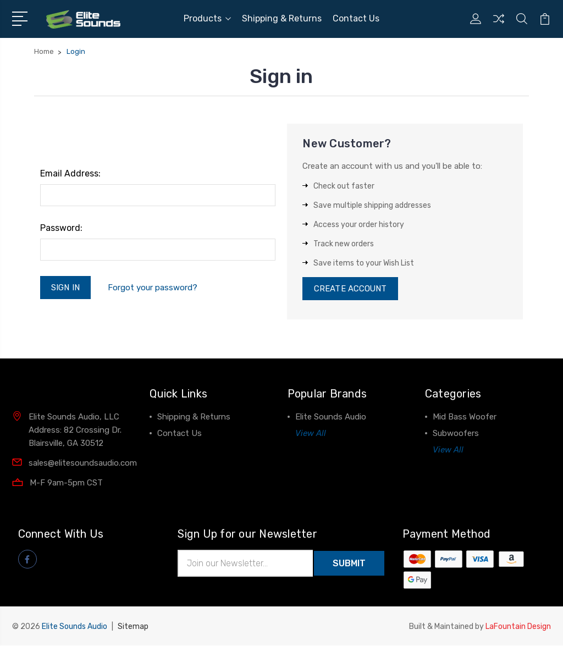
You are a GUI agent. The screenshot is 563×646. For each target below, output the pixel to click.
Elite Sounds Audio (330, 418)
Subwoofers (456, 434)
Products (207, 18)
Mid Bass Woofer (464, 418)
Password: (61, 228)
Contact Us (356, 18)
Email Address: (70, 173)
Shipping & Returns (282, 18)
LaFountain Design (518, 627)
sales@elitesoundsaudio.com (83, 463)
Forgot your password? (153, 287)
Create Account (350, 289)
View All (310, 434)
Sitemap (133, 627)
